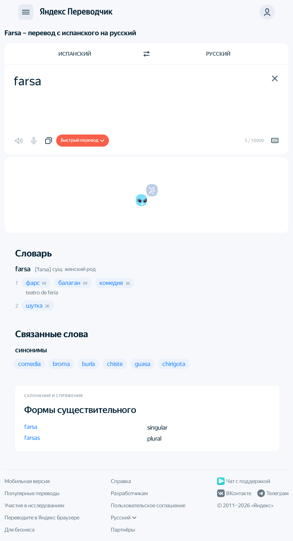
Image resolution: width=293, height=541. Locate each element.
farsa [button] (30, 426)
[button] (267, 12)
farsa (22, 269)
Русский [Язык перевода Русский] (218, 54)
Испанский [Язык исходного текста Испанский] (74, 54)
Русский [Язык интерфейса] (124, 517)
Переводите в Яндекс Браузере (42, 517)
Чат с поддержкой (243, 481)
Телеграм (272, 493)
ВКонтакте (234, 493)
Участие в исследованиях (35, 505)
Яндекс (262, 505)
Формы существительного (80, 410)
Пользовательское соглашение (148, 505)
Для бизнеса (20, 530)
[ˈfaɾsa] (43, 269)
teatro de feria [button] (42, 292)
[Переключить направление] (146, 54)
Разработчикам (129, 493)
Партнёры (123, 530)
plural (154, 438)
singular (157, 427)
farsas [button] (32, 437)
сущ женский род (74, 269)
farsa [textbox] (27, 81)
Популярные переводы (32, 493)
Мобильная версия (27, 481)
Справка (121, 481)
